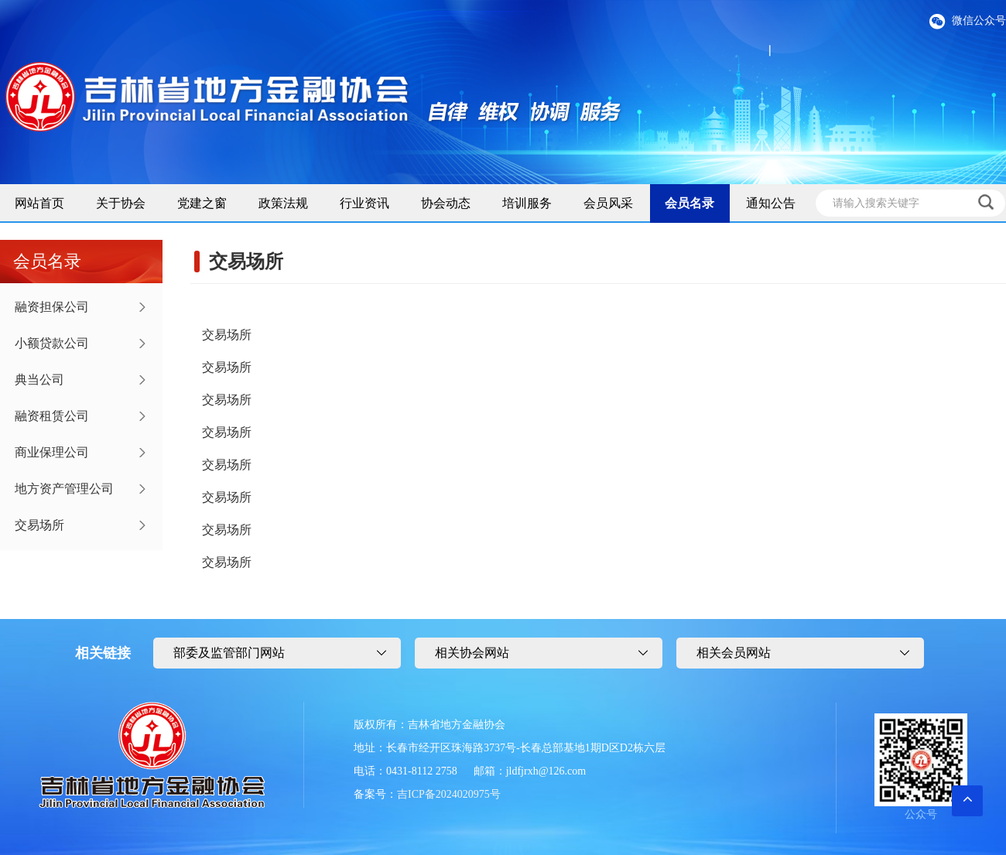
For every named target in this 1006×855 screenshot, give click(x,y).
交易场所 (39, 525)
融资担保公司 (52, 306)
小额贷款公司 (52, 343)
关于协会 (120, 203)
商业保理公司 (52, 452)
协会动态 (445, 203)
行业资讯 (364, 203)
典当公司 (39, 379)
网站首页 (39, 203)
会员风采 (608, 203)
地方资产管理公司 (64, 488)
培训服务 (527, 203)
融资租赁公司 (52, 415)
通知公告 (771, 203)
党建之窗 (202, 203)
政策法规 (283, 203)
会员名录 (689, 203)
